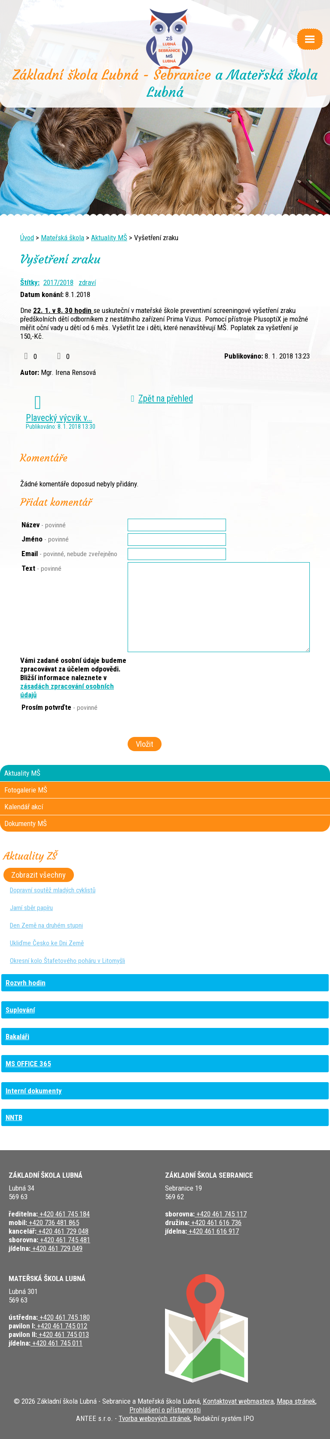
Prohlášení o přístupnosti (165, 1409)
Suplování (20, 1010)
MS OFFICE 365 (28, 1063)
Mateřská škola (62, 237)
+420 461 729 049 (56, 1248)
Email (69, 553)
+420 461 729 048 (63, 1231)
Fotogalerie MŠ (25, 790)
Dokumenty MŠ (25, 823)
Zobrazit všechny (38, 875)
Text (41, 568)
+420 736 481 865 (53, 1222)
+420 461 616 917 (213, 1231)
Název (43, 524)
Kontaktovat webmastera (238, 1401)
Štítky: (30, 282)
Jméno (45, 539)
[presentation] (192, 720)
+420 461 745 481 (64, 1239)
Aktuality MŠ (109, 237)
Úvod (27, 237)
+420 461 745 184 (64, 1214)
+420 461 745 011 (56, 1343)
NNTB (14, 1117)
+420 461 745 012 (61, 1325)
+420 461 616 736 (215, 1222)
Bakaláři (17, 1036)
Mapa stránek (296, 1401)
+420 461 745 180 (64, 1317)
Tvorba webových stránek (154, 1418)
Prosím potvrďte (59, 707)
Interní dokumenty (34, 1090)
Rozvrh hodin (26, 982)
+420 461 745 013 (63, 1334)
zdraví (87, 282)
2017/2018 (58, 282)
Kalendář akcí (23, 806)
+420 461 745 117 (221, 1214)
